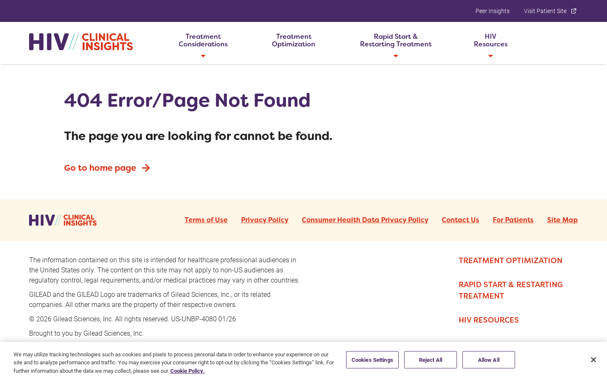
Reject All (430, 363)
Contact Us (460, 220)
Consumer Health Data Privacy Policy (365, 220)
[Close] (593, 363)
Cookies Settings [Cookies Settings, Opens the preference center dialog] (372, 363)
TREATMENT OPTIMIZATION (510, 260)
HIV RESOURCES (489, 320)
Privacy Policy (264, 220)
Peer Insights (492, 11)
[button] (203, 40)
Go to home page (108, 168)
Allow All (489, 363)
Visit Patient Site (551, 11)
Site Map (562, 220)
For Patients (513, 220)
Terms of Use (206, 220)
